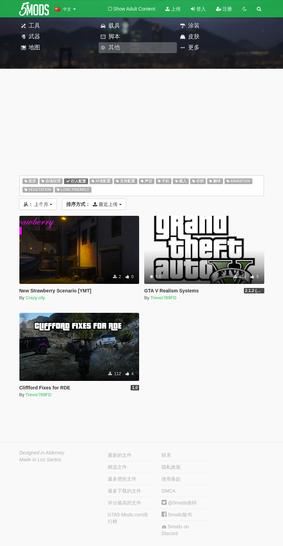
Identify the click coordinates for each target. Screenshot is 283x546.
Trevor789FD (164, 297)
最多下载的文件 (124, 491)
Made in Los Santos (40, 459)
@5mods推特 (179, 503)
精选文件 (117, 467)
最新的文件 (120, 455)
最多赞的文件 (122, 479)
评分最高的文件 (124, 502)
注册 (224, 9)
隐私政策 (171, 467)
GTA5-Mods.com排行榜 (128, 518)
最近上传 (94, 204)
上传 (173, 9)
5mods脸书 (177, 515)
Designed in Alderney (42, 452)
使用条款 (171, 479)
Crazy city (35, 297)
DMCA (169, 491)
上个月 (38, 204)
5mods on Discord (175, 530)
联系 (166, 455)
